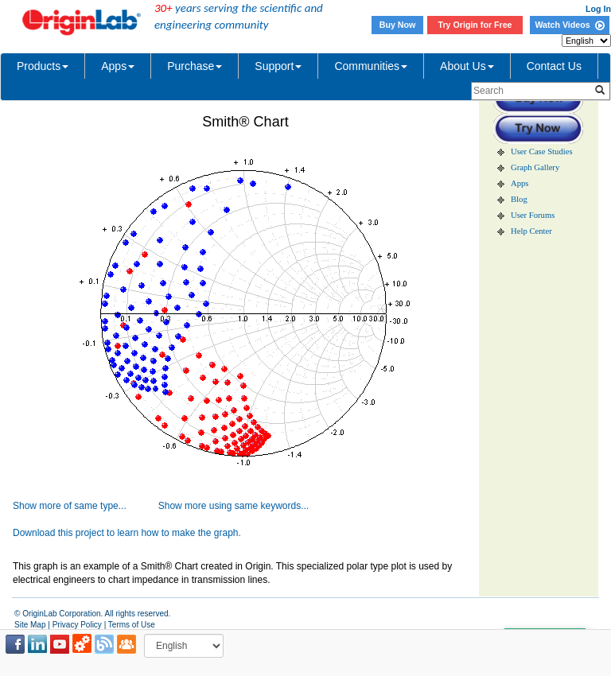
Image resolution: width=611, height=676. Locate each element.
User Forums (533, 215)
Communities (370, 66)
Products (42, 66)
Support (278, 66)
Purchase (194, 66)
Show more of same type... (69, 505)
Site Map (29, 624)
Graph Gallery (535, 167)
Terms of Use (131, 624)
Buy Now (397, 24)
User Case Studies (542, 151)
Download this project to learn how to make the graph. (127, 532)
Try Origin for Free (475, 24)
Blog (519, 199)
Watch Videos (569, 24)
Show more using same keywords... (233, 505)
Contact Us (554, 66)
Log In (598, 9)
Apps (117, 66)
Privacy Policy (77, 624)
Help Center (531, 231)
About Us (467, 66)
